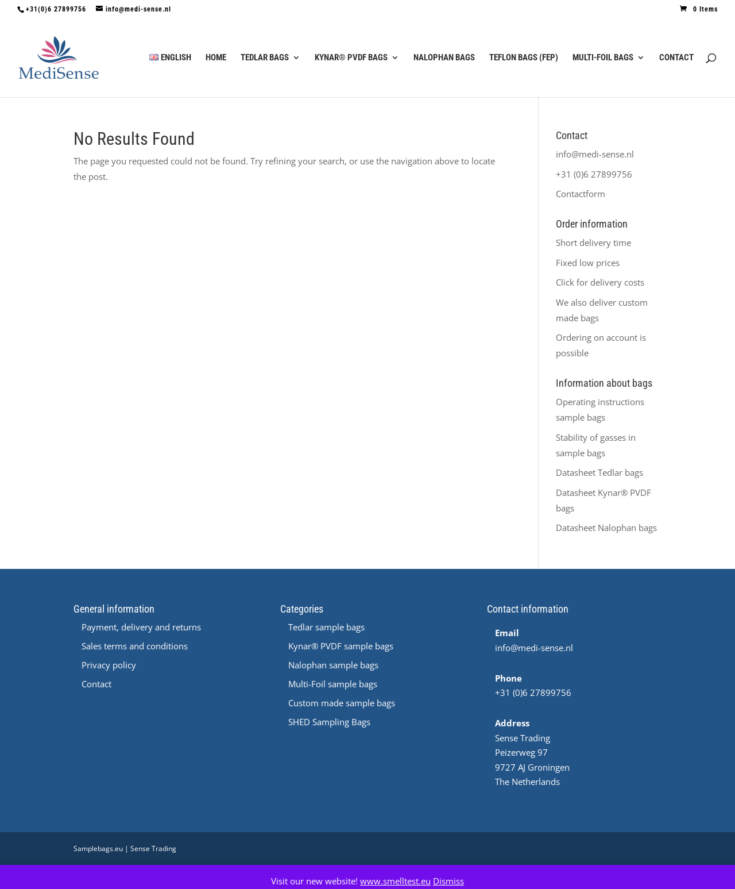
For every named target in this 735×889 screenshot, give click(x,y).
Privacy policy (109, 665)
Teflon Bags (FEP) (523, 58)
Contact (676, 58)
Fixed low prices (588, 262)
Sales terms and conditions (135, 646)
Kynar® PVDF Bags (351, 58)
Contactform (580, 193)
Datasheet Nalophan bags (606, 527)
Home (216, 58)
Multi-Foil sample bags (332, 684)
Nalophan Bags (444, 58)
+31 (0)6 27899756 (594, 174)
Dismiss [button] (448, 881)
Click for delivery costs (600, 282)
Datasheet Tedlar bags (599, 472)
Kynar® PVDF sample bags (340, 646)
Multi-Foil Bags (602, 58)
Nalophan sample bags (333, 665)
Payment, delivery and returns (141, 627)
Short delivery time (593, 242)
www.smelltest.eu (395, 881)
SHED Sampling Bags (329, 722)
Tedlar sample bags (326, 627)
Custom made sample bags (341, 703)
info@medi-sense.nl (595, 154)
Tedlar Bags (265, 58)
